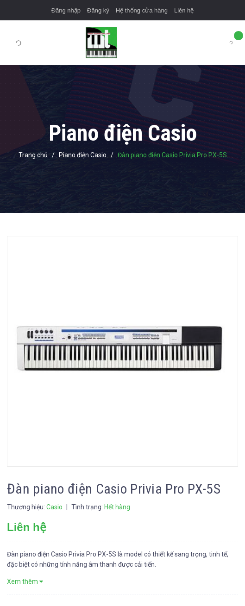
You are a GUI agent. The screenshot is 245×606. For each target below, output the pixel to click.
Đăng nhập (66, 10)
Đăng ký (98, 10)
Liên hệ (184, 10)
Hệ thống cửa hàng (142, 10)
